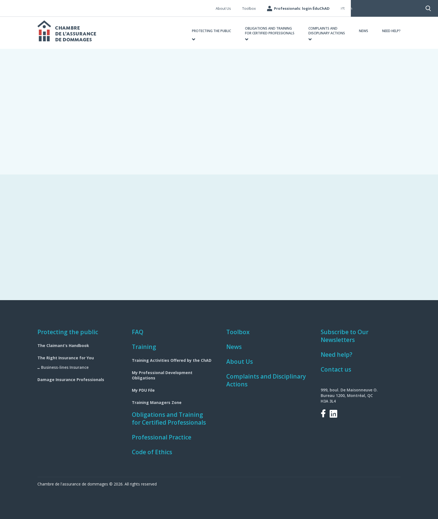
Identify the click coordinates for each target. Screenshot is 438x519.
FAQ (137, 332)
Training (144, 347)
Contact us (336, 369)
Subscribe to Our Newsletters (344, 336)
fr (343, 8)
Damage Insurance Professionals (70, 379)
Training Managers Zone (157, 402)
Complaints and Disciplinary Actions (266, 380)
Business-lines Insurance (65, 367)
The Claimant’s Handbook (63, 345)
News (234, 347)
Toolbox (238, 332)
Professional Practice (161, 437)
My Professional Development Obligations (162, 375)
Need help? (336, 354)
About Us (239, 361)
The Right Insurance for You (65, 357)
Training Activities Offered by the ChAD (171, 360)
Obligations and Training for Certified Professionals (169, 418)
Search (363, 8)
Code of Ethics (152, 452)
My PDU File (143, 390)
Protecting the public (67, 332)
